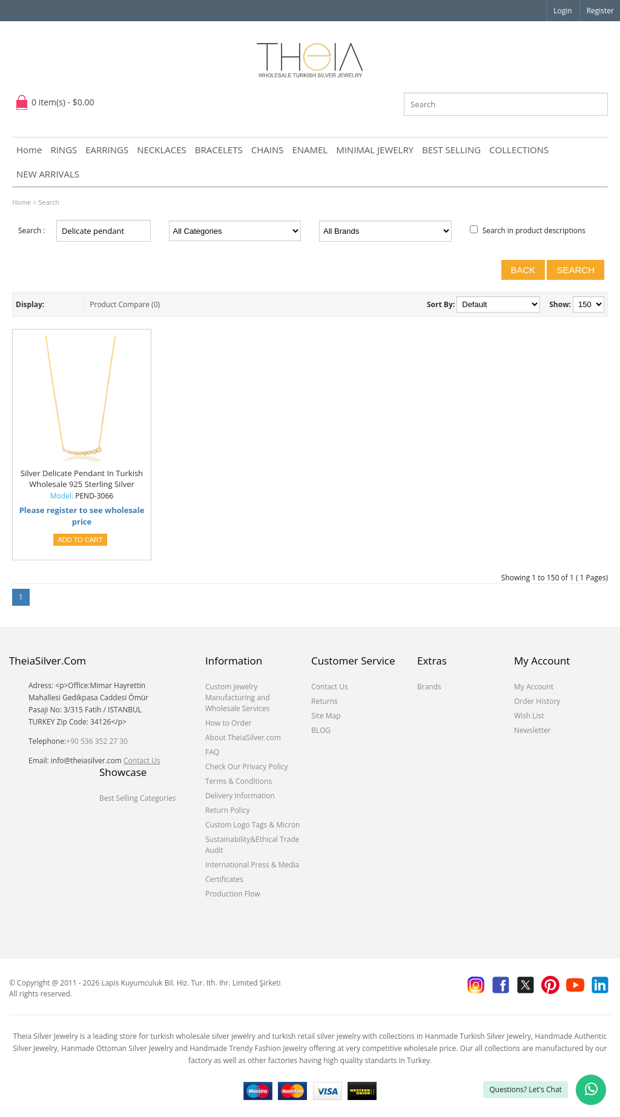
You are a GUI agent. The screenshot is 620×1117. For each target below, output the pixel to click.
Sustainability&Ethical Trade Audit (252, 844)
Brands (429, 686)
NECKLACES (161, 150)
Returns (324, 701)
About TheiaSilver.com (243, 737)
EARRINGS (106, 150)
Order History (537, 701)
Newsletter (532, 730)
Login (562, 10)
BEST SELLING (451, 150)
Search (48, 202)
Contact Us (142, 760)
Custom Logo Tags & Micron (252, 825)
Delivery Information (240, 796)
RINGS (63, 150)
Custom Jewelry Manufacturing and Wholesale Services (237, 697)
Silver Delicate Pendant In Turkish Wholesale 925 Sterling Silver (82, 478)
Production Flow (232, 894)
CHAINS (267, 150)
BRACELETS (219, 150)
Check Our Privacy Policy (246, 766)
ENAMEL (310, 150)
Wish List (529, 716)
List (55, 304)
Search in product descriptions (534, 230)
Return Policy (227, 810)
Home (29, 150)
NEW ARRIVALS (47, 174)
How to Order (228, 723)
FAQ (212, 752)
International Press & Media (252, 865)
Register (600, 10)
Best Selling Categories (137, 798)
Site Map (326, 716)
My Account (533, 686)
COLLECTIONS (519, 150)
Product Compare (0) (125, 304)
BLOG (321, 730)
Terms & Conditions (238, 781)
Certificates (224, 879)
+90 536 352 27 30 (97, 741)
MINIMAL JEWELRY (375, 150)
